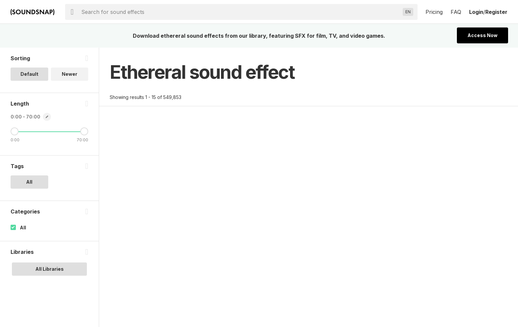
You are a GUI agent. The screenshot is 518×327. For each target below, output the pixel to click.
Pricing (434, 12)
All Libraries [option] (49, 269)
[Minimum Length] (14, 131)
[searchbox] (240, 12)
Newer (69, 74)
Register (496, 12)
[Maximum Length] (84, 131)
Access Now (482, 35)
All (23, 227)
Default (29, 74)
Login (476, 12)
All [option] (29, 182)
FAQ (456, 12)
